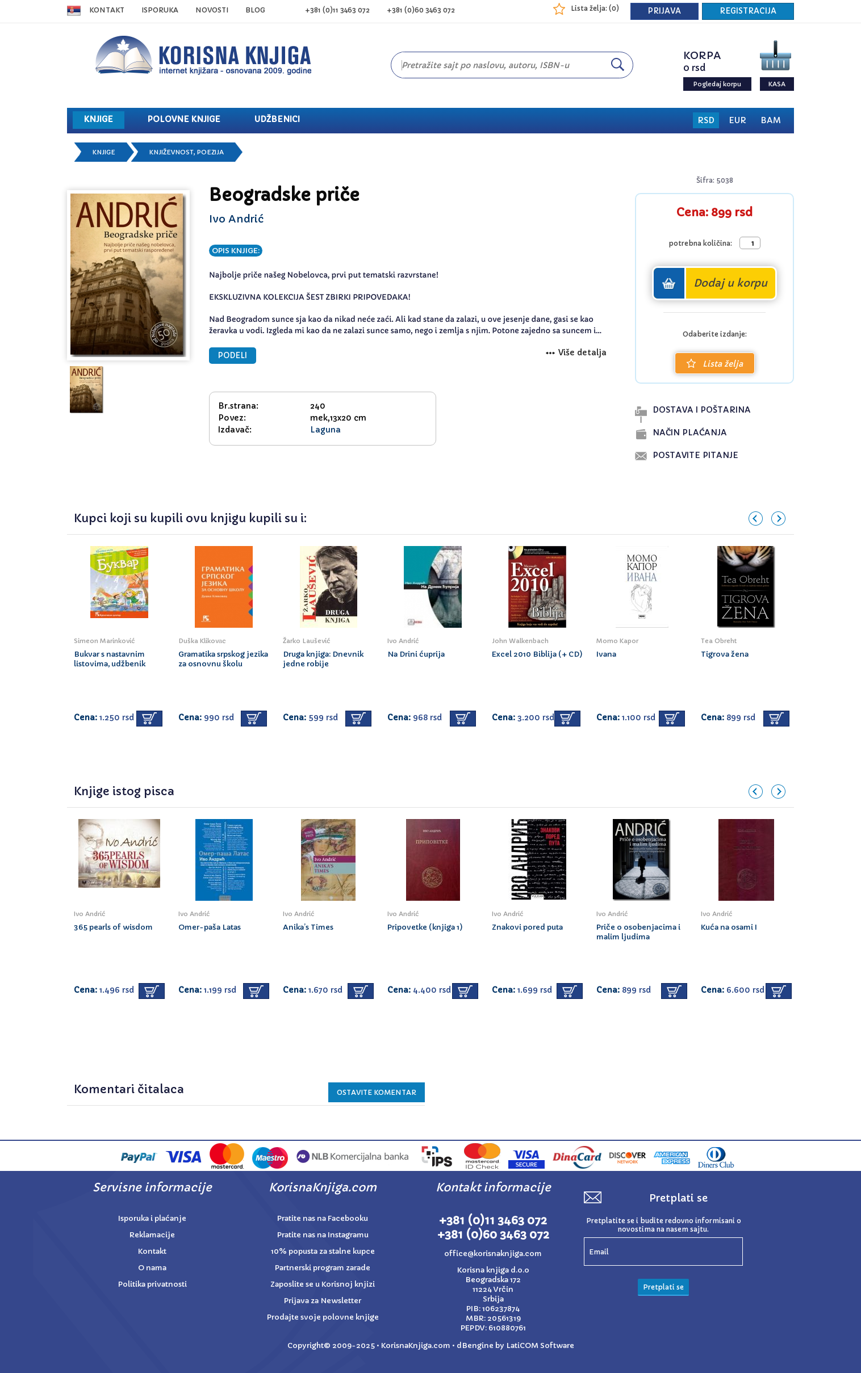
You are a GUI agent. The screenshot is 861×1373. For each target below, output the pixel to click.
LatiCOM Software (540, 1345)
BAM (770, 120)
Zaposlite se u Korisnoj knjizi (322, 1284)
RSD (705, 120)
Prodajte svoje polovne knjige (323, 1317)
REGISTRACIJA (748, 11)
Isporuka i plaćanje (152, 1218)
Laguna (325, 430)
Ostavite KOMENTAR (376, 1092)
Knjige (104, 152)
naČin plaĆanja (690, 432)
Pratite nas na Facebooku (322, 1218)
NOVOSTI (211, 10)
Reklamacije (152, 1235)
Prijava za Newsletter (322, 1300)
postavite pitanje (695, 455)
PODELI (232, 355)
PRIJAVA (664, 11)
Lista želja (715, 364)
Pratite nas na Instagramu (323, 1235)
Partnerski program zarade (322, 1268)
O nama (152, 1268)
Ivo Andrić (236, 218)
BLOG (255, 10)
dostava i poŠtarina (702, 410)
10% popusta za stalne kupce (323, 1251)
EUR (737, 120)
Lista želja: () (595, 8)
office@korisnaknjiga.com (493, 1253)
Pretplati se (663, 1287)
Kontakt (106, 10)
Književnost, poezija (186, 152)
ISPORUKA (159, 10)
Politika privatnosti (152, 1284)
